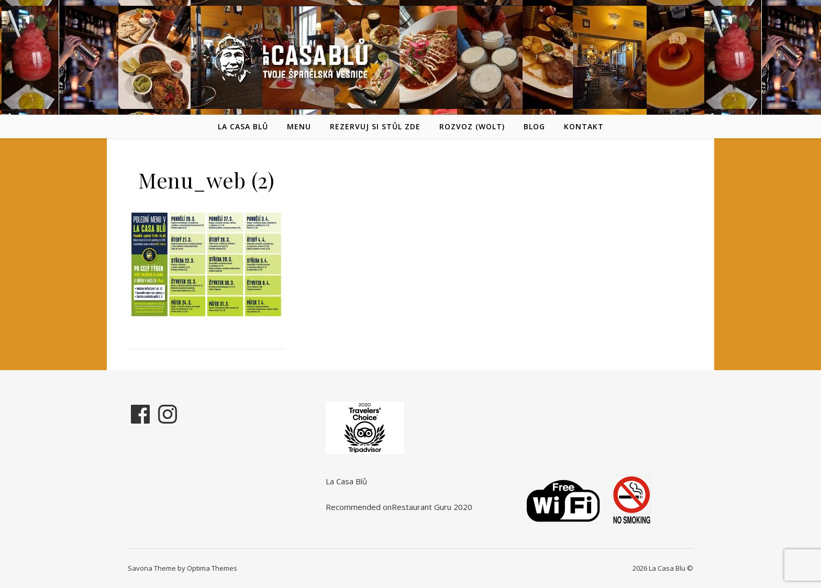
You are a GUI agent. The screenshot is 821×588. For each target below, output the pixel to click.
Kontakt (584, 126)
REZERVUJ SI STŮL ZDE (375, 126)
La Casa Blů (243, 126)
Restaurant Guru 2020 (432, 507)
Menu (299, 126)
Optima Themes (212, 568)
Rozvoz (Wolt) (472, 126)
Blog (534, 126)
